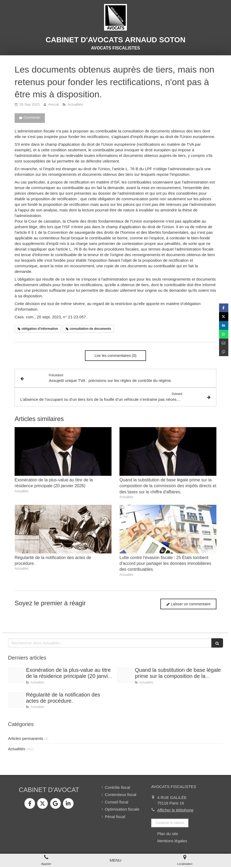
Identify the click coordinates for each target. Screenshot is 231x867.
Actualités (16, 749)
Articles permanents (25, 738)
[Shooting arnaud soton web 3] (16, 675)
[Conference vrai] (16, 700)
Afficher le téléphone (175, 810)
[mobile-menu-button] (115, 860)
